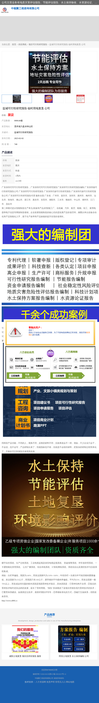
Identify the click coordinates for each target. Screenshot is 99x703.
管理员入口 (60, 682)
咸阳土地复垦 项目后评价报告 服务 (25, 656)
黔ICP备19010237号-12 (58, 674)
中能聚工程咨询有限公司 (44, 678)
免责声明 (50, 682)
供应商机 (22, 44)
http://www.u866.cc (10, 600)
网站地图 (70, 682)
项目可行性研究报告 (38, 44)
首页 (14, 44)
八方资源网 (41, 682)
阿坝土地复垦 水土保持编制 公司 (74, 656)
